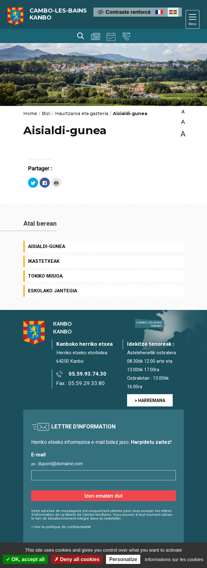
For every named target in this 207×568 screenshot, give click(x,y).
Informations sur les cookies (174, 559)
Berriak (95, 36)
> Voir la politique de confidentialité (61, 527)
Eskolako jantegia (52, 290)
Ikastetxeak (43, 261)
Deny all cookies (76, 559)
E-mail (38, 455)
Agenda (111, 36)
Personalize (123, 559)
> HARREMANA (150, 400)
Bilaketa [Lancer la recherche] (80, 36)
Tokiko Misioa (45, 276)
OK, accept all (25, 559)
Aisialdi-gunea (46, 246)
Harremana (126, 36)
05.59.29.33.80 (86, 383)
